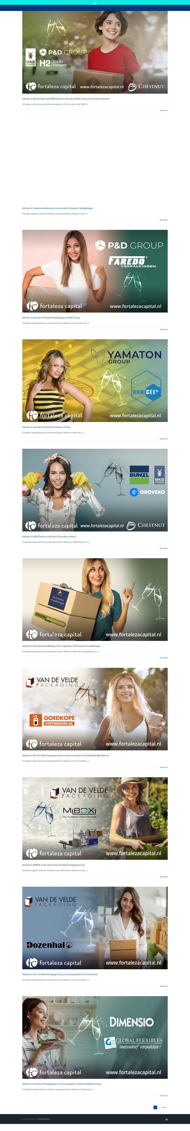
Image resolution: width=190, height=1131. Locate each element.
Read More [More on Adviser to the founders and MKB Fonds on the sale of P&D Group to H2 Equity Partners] (164, 110)
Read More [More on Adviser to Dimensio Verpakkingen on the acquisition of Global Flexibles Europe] (164, 1096)
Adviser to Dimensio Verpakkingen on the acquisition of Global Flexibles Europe (61, 1083)
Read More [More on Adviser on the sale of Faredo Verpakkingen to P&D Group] (164, 329)
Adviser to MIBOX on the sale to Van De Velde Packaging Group (53, 864)
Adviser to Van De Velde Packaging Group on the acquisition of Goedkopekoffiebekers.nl (65, 755)
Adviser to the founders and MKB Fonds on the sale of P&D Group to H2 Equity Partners (66, 98)
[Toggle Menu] (95, 3)
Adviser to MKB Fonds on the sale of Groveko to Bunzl (49, 536)
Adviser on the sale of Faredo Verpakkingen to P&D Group (51, 317)
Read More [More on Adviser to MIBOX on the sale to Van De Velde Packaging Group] (164, 877)
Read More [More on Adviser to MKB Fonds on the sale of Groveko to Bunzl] (164, 548)
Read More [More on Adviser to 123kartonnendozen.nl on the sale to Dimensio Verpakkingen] (164, 220)
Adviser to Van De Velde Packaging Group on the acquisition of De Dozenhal (59, 974)
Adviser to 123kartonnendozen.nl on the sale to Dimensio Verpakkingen (57, 208)
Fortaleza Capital (43, 1119)
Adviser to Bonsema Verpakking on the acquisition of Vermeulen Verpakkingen (61, 646)
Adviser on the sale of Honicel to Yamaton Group (46, 427)
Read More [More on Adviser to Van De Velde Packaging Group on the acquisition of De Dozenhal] (164, 986)
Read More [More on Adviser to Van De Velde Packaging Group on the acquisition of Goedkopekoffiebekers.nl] (164, 767)
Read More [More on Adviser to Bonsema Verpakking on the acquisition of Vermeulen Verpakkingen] (164, 658)
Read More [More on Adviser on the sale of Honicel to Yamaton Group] (164, 439)
